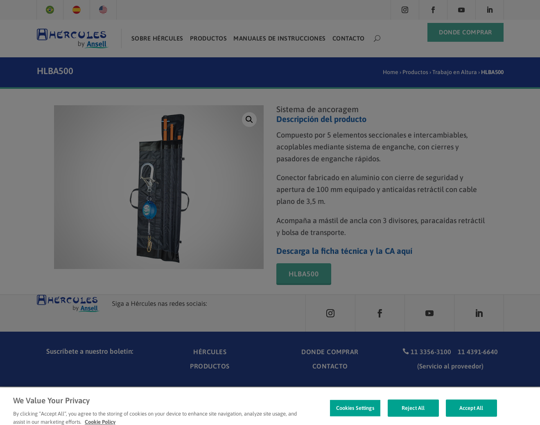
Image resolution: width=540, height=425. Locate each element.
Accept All (471, 413)
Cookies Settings (355, 413)
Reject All (413, 413)
